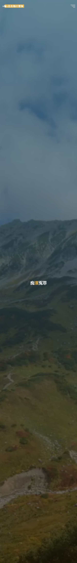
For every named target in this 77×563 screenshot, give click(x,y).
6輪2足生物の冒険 (13, 6)
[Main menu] (73, 6)
